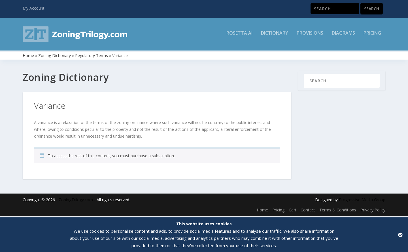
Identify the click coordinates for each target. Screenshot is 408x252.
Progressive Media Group (362, 201)
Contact (308, 211)
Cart (292, 211)
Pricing (372, 36)
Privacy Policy (372, 211)
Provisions (310, 36)
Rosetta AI (239, 36)
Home (28, 57)
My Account (33, 8)
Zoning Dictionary (54, 57)
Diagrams (343, 36)
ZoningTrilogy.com (76, 201)
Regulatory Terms (91, 57)
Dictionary (274, 36)
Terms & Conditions (337, 211)
